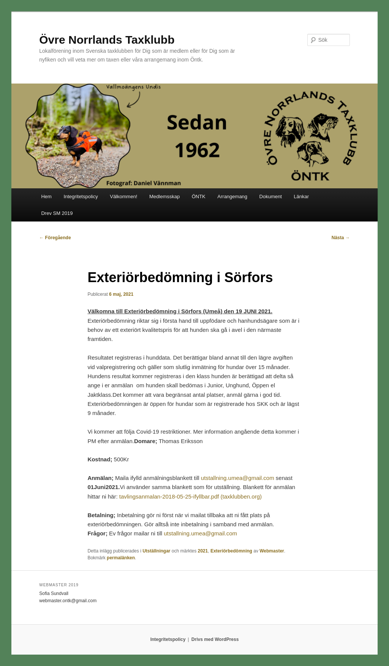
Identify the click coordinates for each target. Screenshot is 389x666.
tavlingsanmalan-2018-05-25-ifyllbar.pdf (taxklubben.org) (190, 496)
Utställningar (156, 551)
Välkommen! (123, 196)
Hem (46, 196)
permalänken (121, 557)
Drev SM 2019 (57, 213)
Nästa (341, 237)
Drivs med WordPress (215, 639)
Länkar (301, 196)
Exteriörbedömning (231, 551)
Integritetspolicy (80, 196)
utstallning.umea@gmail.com (237, 478)
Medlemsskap (164, 196)
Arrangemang (232, 196)
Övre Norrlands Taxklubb (106, 39)
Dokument (270, 196)
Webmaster (271, 551)
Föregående (55, 237)
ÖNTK (199, 196)
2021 (203, 551)
